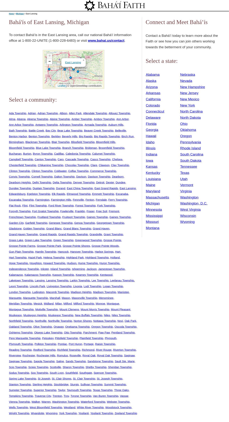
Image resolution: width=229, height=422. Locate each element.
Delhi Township (41, 182)
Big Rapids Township (107, 136)
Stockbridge (61, 384)
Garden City (16, 222)
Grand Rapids (48, 234)
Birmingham (16, 142)
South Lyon (57, 372)
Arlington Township (71, 124)
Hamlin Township (45, 251)
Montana (152, 228)
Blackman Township (37, 142)
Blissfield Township (83, 142)
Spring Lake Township (22, 378)
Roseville (75, 355)
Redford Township (44, 349)
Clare (93, 165)
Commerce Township (103, 170)
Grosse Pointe (112, 240)
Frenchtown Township (22, 217)
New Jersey (189, 93)
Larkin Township (80, 280)
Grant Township (113, 234)
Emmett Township (103, 193)
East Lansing (73, 62)
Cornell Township (42, 176)
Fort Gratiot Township (45, 211)
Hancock (63, 251)
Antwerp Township (46, 124)
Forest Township (85, 205)
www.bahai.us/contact (106, 40)
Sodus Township (19, 372)
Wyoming (52, 413)
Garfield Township (36, 222)
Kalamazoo (16, 274)
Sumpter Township (20, 390)
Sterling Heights (42, 384)
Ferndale (101, 199)
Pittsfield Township (66, 338)
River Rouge (103, 349)
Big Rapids (85, 136)
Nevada (186, 81)
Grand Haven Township (23, 234)
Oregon (186, 136)
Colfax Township (78, 170)
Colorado (153, 105)
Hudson (71, 263)
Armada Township (95, 124)
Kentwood (106, 274)
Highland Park (75, 257)
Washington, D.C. (194, 203)
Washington (189, 197)
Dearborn (118, 176)
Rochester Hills (46, 355)
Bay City (51, 130)
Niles (107, 315)
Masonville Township (84, 297)
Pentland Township (123, 332)
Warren (46, 401)
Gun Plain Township (21, 251)
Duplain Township (43, 188)
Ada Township (17, 113)
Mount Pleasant (120, 309)
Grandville (96, 234)
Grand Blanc (54, 228)
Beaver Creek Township (98, 130)
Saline (60, 361)
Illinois (150, 148)
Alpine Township (60, 119)
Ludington (38, 292)
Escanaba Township (21, 199)
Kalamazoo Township (37, 274)
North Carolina (191, 111)
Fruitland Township (49, 217)
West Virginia (190, 209)
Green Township (63, 240)
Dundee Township (20, 188)
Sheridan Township (120, 367)
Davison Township (99, 176)
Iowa (149, 160)
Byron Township (43, 153)
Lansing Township (57, 280)
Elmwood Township (78, 193)
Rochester (28, 355)
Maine (150, 185)
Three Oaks (121, 390)
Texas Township (102, 390)
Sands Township (76, 361)
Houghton (35, 263)
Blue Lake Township (48, 147)
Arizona (152, 87)
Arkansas (153, 93)
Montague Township (21, 309)
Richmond (88, 349)
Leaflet (61, 85)
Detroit (100, 182)
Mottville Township (46, 309)
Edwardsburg (17, 193)
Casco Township (100, 159)
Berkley (55, 136)
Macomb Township (57, 292)
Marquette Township (35, 297)
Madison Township (104, 292)
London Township (20, 292)
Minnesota (154, 209)
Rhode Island (190, 148)
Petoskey (47, 338)
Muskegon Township (60, 315)
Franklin (80, 211)
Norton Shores (83, 320)
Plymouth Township (21, 344)
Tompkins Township (21, 395)
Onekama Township (77, 326)
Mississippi (154, 216)
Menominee (106, 297)
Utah (184, 179)
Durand (60, 188)
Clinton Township (19, 170)
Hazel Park (35, 257)
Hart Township (18, 257)
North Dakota (190, 117)
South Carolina (191, 154)
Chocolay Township (77, 165)
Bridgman (91, 147)
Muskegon (15, 315)
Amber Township (82, 119)
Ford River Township (61, 205)
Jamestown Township (111, 268)
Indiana (151, 154)
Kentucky (153, 173)
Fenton (90, 199)
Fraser (90, 211)
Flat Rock (15, 205)
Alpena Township (37, 119)
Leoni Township (18, 286)
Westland (69, 407)
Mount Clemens (69, 309)
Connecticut (155, 111)
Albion (63, 113)
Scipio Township (38, 367)
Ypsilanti (83, 413)
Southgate (85, 372)
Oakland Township (20, 326)
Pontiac (62, 344)
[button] (49, 69)
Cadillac (59, 153)
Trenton (57, 395)
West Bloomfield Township (46, 407)
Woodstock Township (118, 407)
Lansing (40, 280)
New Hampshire (192, 87)
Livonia (77, 286)
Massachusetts (157, 197)
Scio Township (18, 367)
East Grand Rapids (106, 188)
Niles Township (121, 315)
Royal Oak (89, 355)
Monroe (100, 303)
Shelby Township (96, 367)
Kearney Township (87, 274)
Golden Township (34, 228)
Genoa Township (84, 222)
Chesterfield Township (22, 165)
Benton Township (39, 136)
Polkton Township (45, 344)
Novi (120, 320)
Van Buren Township (105, 395)
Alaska (151, 81)
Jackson (91, 268)
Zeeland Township (126, 413)
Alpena (21, 119)
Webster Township (118, 401)
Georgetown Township (110, 222)
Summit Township (115, 384)
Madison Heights (81, 292)
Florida (151, 124)
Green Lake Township (38, 240)
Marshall (55, 297)
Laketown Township (21, 280)
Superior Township (44, 390)
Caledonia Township (78, 153)
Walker (35, 401)
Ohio (184, 124)
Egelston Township (38, 193)
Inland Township (60, 268)
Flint (24, 205)
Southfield (71, 372)
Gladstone (15, 228)
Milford (68, 303)
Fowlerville (67, 211)
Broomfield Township (111, 147)
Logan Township (113, 286)
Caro (61, 159)
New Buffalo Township (88, 315)
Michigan (20, 14)
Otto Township (73, 332)
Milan (58, 303)
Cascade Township (77, 159)
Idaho (150, 142)
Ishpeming (78, 268)
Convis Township (19, 176)
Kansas (151, 166)
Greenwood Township (88, 240)
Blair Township (61, 142)
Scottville (55, 367)
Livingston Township (59, 286)
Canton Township (45, 159)
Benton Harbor (18, 136)
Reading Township (20, 349)
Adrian (32, 113)
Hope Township (18, 263)
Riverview (15, 355)
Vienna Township (19, 401)
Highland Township (97, 257)
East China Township (80, 188)
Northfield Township (21, 320)
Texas (184, 173)
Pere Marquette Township (25, 338)
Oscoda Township (125, 326)
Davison (81, 176)
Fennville (78, 199)
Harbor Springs (104, 251)
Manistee (123, 292)
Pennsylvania (190, 142)
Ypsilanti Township (101, 413)
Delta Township (62, 182)
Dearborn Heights (20, 182)
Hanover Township (81, 251)
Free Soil (101, 211)
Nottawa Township (104, 320)
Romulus (62, 355)
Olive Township (42, 326)
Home (11, 14)
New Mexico (189, 99)
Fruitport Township (73, 217)
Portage (89, 344)
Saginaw (129, 355)
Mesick (38, 303)
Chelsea (117, 159)
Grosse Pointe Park (49, 245)
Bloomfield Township (21, 147)
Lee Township (100, 280)
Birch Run (127, 136)
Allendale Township (95, 113)
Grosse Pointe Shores (76, 245)
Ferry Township (117, 199)
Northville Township (60, 320)
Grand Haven (101, 228)
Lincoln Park (37, 286)
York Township (68, 413)
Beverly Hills (70, 136)
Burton (27, 153)
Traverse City (43, 395)
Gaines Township (97, 217)
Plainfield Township (91, 338)
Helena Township (54, 257)
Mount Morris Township (95, 309)
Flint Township (38, 205)
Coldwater (60, 170)
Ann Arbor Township (21, 124)
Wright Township (19, 413)
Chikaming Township (51, 165)
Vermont (186, 185)
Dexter (110, 182)
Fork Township (106, 205)
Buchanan (15, 153)
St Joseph (44, 378)
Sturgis (74, 384)
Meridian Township (20, 303)
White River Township (90, 407)
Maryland (153, 191)
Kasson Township (63, 274)
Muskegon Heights (34, 315)
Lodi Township (92, 286)
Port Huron (75, 344)
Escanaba (122, 193)
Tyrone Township (80, 395)
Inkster (45, 268)
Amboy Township (104, 119)
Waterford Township (93, 401)
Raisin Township (105, 344)
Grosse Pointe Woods (105, 245)
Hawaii (151, 136)
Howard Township (54, 263)
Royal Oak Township (110, 355)
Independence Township (24, 268)
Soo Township (39, 372)
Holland (115, 257)
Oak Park (130, 320)
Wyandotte (37, 413)
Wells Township (18, 407)
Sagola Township (44, 361)
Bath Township (18, 130)
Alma (12, 119)
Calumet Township (103, 153)
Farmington (42, 199)
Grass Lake (16, 240)
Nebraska (187, 74)
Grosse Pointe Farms (22, 245)
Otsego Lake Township (48, 332)
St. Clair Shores (61, 378)
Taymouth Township (79, 390)
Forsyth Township (20, 211)
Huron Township (109, 263)
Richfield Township (68, 349)
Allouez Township (119, 113)
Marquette (15, 297)
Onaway (59, 326)
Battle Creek (36, 130)
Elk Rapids (58, 193)
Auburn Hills (115, 124)
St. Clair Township (84, 378)
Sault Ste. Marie (125, 361)
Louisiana (153, 179)
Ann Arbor (122, 119)
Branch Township (73, 147)
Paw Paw (104, 332)
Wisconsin (188, 216)
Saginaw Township (20, 361)
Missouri (152, 222)
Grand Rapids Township (73, 234)
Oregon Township (102, 326)
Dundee (120, 182)
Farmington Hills (61, 199)
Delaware (153, 117)
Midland (49, 303)
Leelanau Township (122, 280)
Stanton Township (20, 384)
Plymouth (111, 338)
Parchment (90, 332)
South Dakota (190, 160)
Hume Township (88, 263)
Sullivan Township (91, 384)
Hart (117, 251)
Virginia (186, 191)
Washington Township (65, 401)
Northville (40, 320)
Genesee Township (61, 222)
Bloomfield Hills (105, 142)
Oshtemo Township (21, 332)
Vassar (124, 395)
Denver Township (84, 182)
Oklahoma (188, 130)
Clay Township (120, 165)
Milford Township (83, 303)
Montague (113, 303)
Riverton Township (124, 349)
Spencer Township (105, 372)
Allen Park (75, 113)
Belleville (120, 130)
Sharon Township (73, 367)
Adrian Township (47, 113)
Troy (66, 395)
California (153, 99)
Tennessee (188, 166)
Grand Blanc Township (77, 228)
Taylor (61, 390)
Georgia (152, 130)
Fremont (114, 211)
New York (187, 105)
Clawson (104, 165)
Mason (66, 297)
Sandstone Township (100, 361)
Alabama (153, 74)
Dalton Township (64, 176)
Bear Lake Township (69, 130)
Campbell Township (21, 159)
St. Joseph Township (110, 378)
